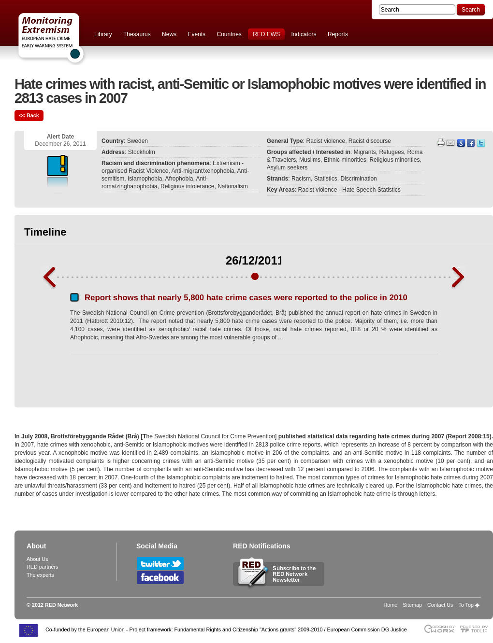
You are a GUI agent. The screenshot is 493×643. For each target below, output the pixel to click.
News (169, 34)
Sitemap (412, 605)
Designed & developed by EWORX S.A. (439, 628)
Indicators (304, 34)
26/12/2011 (255, 260)
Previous (49, 277)
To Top (466, 605)
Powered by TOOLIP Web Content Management (476, 628)
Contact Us (440, 605)
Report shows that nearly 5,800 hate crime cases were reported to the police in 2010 (246, 297)
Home (391, 605)
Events (196, 34)
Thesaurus (137, 34)
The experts (40, 575)
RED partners (42, 567)
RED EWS (266, 34)
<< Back (29, 115)
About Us (37, 559)
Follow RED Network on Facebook (160, 577)
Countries (229, 34)
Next (458, 277)
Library (103, 34)
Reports (338, 34)
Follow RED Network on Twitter (160, 563)
